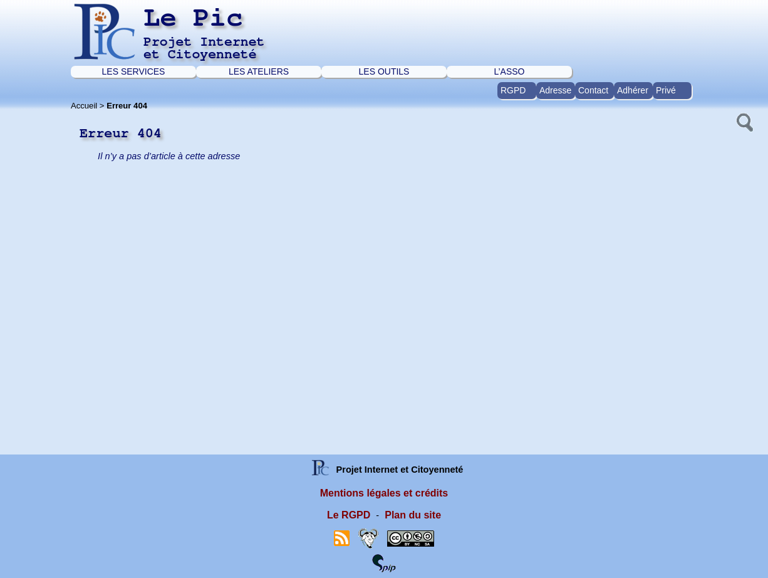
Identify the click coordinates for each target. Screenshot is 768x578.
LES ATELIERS (259, 71)
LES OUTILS (384, 71)
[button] (743, 121)
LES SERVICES (133, 71)
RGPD (513, 90)
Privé (666, 90)
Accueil (84, 105)
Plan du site (413, 515)
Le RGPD (348, 515)
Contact (593, 90)
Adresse (555, 90)
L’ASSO (509, 71)
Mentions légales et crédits (384, 493)
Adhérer (632, 90)
